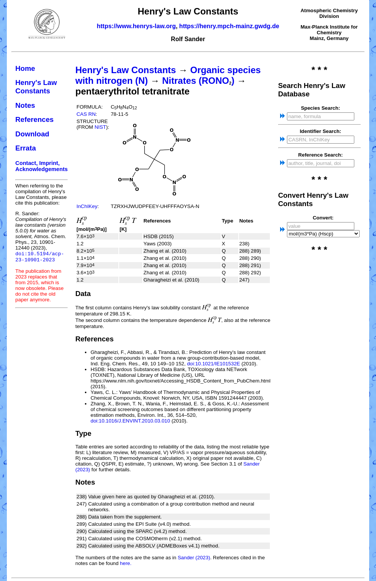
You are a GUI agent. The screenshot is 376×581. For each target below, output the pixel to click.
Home (25, 68)
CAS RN (86, 114)
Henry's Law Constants (36, 86)
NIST (100, 127)
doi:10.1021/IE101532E (213, 364)
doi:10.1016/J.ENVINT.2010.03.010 (130, 421)
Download (32, 134)
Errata (25, 148)
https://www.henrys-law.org (136, 26)
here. (125, 563)
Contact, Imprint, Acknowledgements (41, 166)
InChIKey (86, 206)
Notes (25, 105)
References (34, 119)
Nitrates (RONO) (198, 80)
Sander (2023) (194, 557)
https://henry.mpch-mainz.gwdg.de (229, 26)
